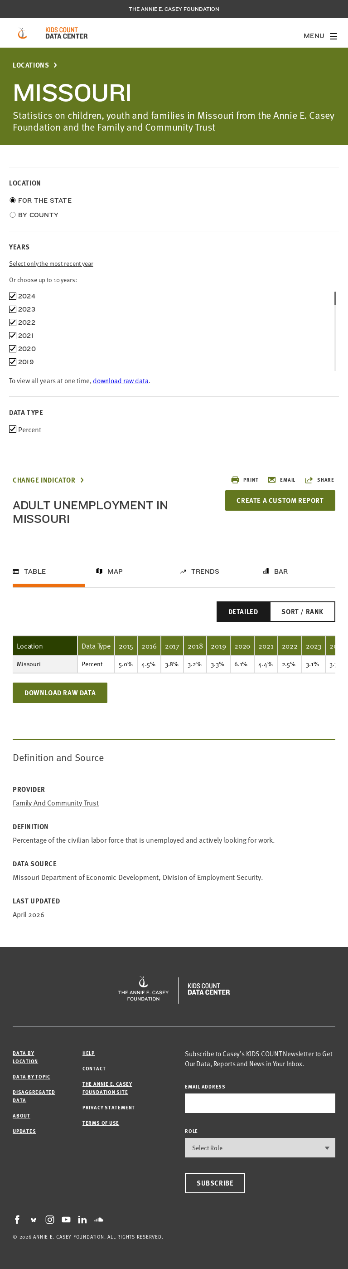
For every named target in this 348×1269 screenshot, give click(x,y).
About (21, 1115)
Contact (94, 1068)
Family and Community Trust (56, 802)
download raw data (121, 380)
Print (244, 479)
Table (35, 571)
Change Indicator (44, 480)
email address (205, 1086)
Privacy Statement (108, 1107)
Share (319, 479)
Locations (31, 65)
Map (115, 571)
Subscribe (215, 1183)
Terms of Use (100, 1122)
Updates (24, 1130)
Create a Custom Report (280, 500)
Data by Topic (31, 1076)
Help (88, 1052)
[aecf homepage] (22, 33)
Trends (205, 571)
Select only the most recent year (51, 263)
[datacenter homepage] (66, 33)
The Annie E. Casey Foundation (174, 9)
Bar (281, 571)
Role (191, 1130)
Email (281, 479)
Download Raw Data (60, 693)
